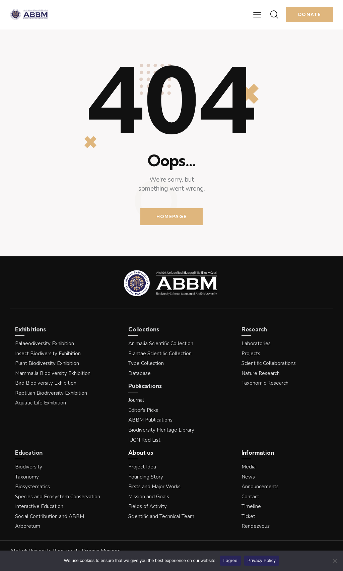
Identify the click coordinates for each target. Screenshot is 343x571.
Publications (145, 386)
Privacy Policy (262, 560)
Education (29, 452)
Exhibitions (30, 329)
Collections (143, 329)
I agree (230, 560)
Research (254, 329)
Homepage (171, 216)
